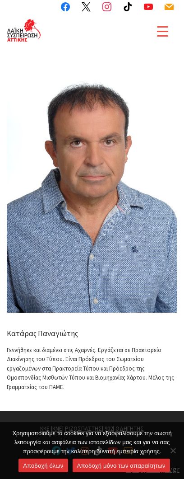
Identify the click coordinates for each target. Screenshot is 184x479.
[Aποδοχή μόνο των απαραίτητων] (172, 450)
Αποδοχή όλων (43, 465)
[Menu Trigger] (162, 31)
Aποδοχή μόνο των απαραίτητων (121, 465)
